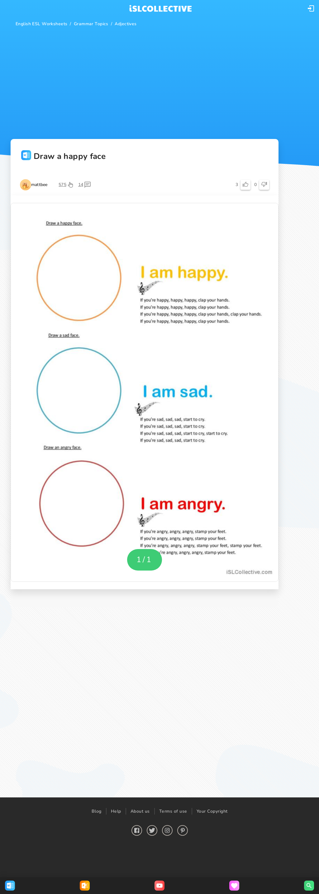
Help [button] (116, 811)
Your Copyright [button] (212, 811)
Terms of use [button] (173, 811)
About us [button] (140, 811)
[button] (311, 8)
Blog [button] (97, 811)
